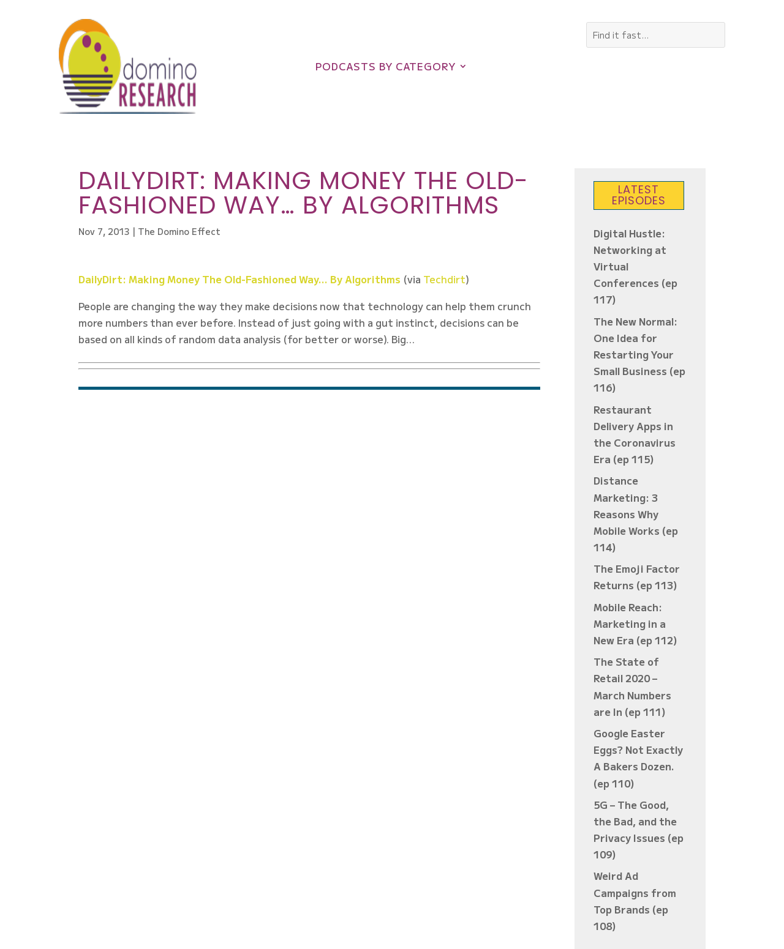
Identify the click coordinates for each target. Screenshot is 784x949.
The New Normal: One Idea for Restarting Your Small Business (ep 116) (639, 354)
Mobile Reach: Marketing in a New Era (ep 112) (635, 623)
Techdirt (444, 279)
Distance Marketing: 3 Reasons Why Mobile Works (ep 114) (636, 513)
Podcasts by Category (385, 67)
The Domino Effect (179, 231)
